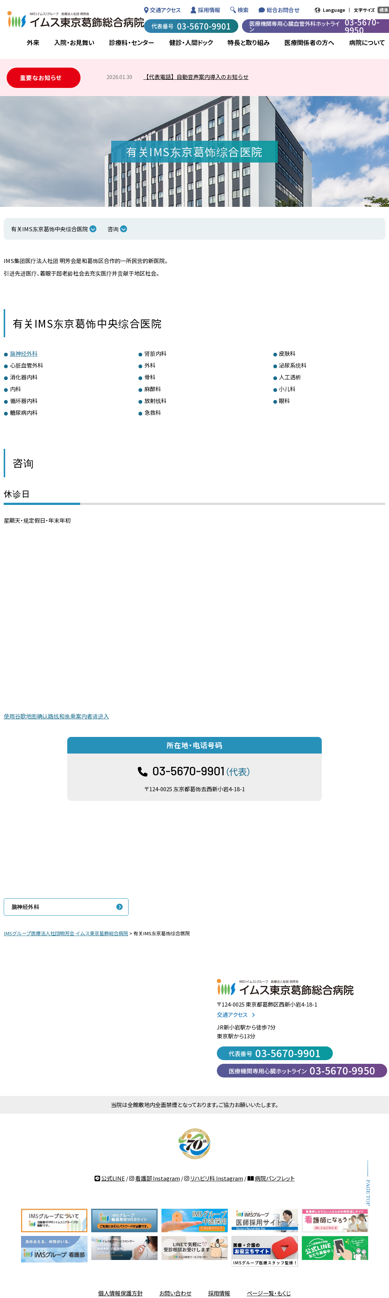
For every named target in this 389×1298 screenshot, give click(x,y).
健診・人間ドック (191, 42)
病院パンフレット (275, 1178)
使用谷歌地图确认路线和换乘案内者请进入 (56, 716)
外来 (33, 42)
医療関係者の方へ (309, 42)
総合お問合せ (283, 10)
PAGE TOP (368, 1193)
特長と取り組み (249, 42)
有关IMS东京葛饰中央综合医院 (49, 228)
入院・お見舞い (74, 42)
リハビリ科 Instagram (216, 1178)
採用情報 (209, 10)
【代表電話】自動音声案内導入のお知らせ (196, 77)
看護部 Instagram (157, 1178)
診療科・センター (131, 42)
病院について (367, 42)
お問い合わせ (175, 1293)
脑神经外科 (24, 353)
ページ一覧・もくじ (269, 1293)
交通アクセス (165, 10)
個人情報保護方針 (120, 1293)
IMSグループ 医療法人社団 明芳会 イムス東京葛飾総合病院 (75, 19)
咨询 (113, 228)
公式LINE (113, 1178)
